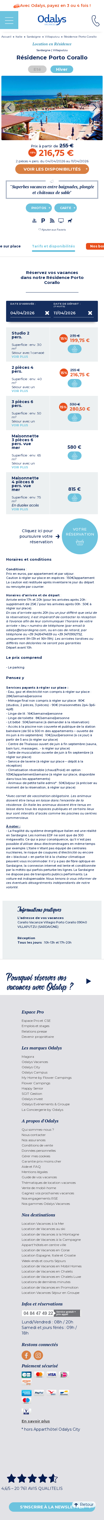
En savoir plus (36, 1421)
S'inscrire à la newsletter (52, 1507)
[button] (52, 229)
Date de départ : (67, 305)
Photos (38, 208)
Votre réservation (80, 536)
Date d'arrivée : (23, 304)
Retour (83, 1504)
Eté (37, 69)
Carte (65, 208)
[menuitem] (52, 1020)
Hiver (62, 69)
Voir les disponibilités (52, 169)
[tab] (53, 246)
